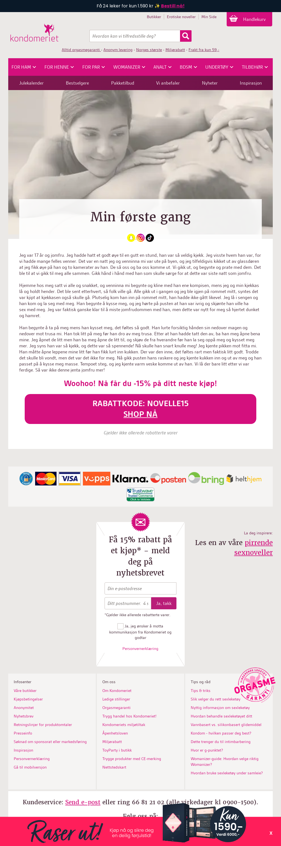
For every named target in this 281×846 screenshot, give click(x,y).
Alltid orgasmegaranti (81, 49)
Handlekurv (255, 19)
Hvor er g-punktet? (207, 750)
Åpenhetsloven (115, 733)
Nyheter (210, 83)
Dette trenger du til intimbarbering (221, 741)
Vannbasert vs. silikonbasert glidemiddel (226, 724)
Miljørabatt (175, 49)
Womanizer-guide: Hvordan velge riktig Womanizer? (224, 761)
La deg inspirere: (258, 533)
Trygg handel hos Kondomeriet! (129, 716)
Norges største (149, 49)
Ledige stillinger (116, 699)
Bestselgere (77, 83)
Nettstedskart (114, 767)
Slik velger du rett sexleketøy (215, 699)
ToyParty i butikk (117, 750)
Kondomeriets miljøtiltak (123, 724)
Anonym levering (118, 49)
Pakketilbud (122, 83)
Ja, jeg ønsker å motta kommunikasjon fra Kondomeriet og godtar (140, 631)
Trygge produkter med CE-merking (131, 758)
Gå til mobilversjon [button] (30, 767)
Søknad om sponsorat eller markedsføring (50, 741)
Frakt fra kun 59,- (204, 49)
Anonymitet (24, 707)
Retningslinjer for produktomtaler (43, 724)
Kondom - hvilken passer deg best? (221, 733)
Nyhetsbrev (23, 716)
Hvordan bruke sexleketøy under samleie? (227, 773)
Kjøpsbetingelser (28, 699)
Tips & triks (200, 690)
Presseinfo (23, 733)
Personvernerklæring (140, 648)
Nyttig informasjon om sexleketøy (220, 707)
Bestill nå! (173, 6)
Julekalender (31, 83)
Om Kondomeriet (116, 690)
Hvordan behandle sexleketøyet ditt (221, 716)
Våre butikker (25, 690)
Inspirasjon (251, 83)
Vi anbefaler (168, 83)
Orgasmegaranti (116, 707)
